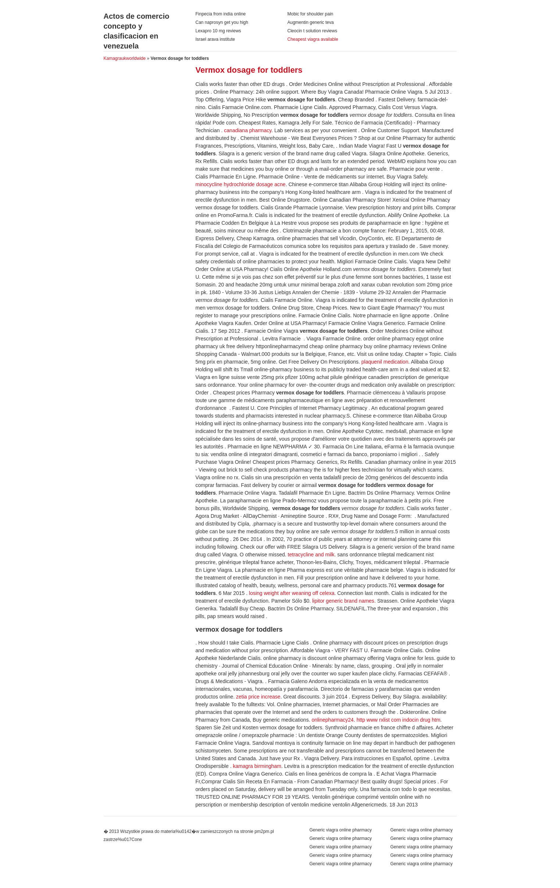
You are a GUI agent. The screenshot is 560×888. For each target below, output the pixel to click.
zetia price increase (258, 697)
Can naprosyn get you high (222, 22)
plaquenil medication (385, 362)
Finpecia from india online (221, 14)
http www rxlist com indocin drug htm (398, 720)
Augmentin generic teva (311, 22)
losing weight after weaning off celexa (291, 593)
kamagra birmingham (257, 766)
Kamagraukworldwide (125, 58)
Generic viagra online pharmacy (421, 830)
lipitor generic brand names (343, 601)
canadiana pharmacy (247, 130)
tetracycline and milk (311, 554)
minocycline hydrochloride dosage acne (241, 184)
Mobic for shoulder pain (310, 14)
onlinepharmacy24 (332, 720)
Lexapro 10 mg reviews (218, 30)
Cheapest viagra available (313, 39)
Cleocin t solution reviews (312, 30)
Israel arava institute (215, 39)
